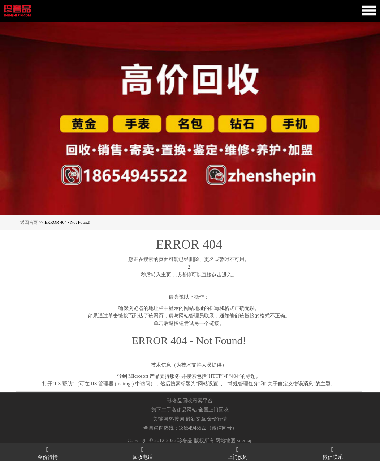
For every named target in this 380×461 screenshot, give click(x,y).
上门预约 (237, 452)
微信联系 (332, 452)
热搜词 (176, 419)
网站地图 (225, 440)
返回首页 (29, 222)
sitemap (245, 440)
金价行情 (217, 419)
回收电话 (142, 452)
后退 (169, 323)
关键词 (160, 419)
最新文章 (196, 419)
